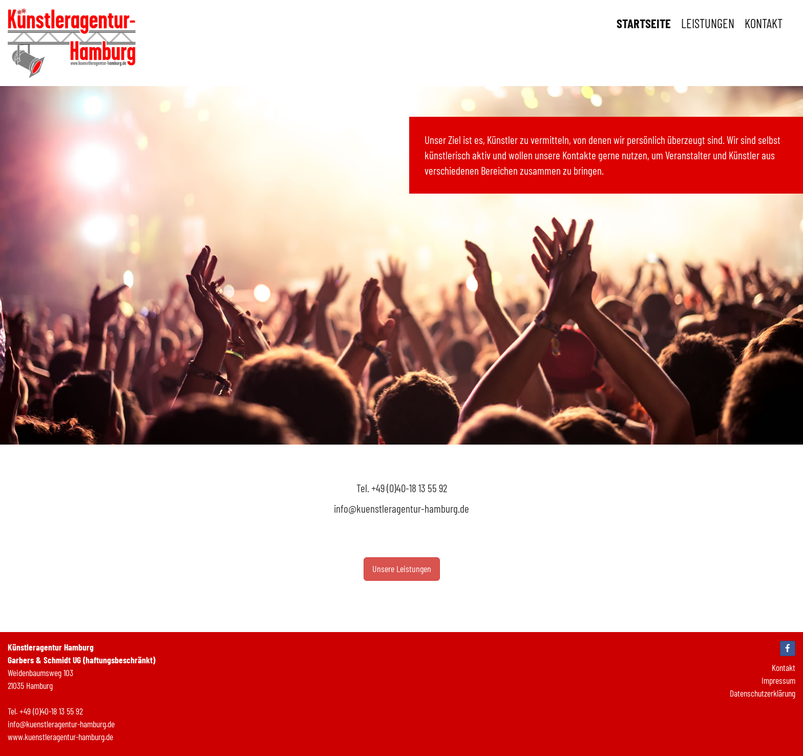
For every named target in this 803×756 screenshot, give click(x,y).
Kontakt (764, 23)
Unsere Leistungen (401, 568)
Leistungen (707, 23)
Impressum (778, 680)
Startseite (644, 23)
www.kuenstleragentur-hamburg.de (60, 736)
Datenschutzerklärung (762, 693)
